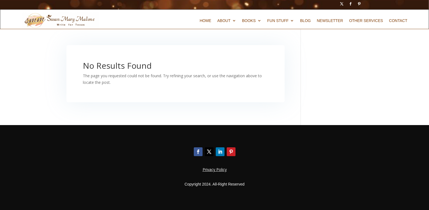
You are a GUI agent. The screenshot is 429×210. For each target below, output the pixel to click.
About (223, 21)
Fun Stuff (278, 21)
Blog (305, 21)
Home (205, 21)
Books (249, 21)
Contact (398, 21)
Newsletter (330, 21)
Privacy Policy (215, 169)
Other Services (366, 21)
